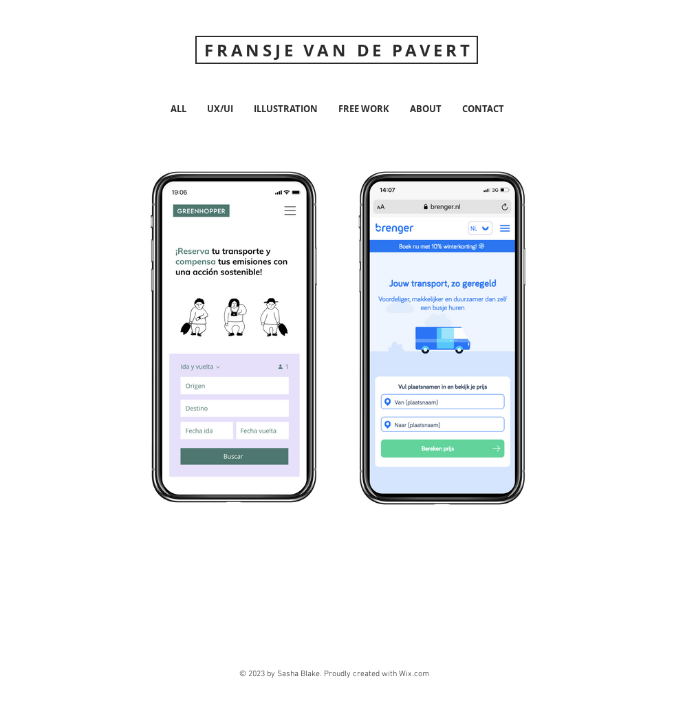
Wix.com (414, 674)
